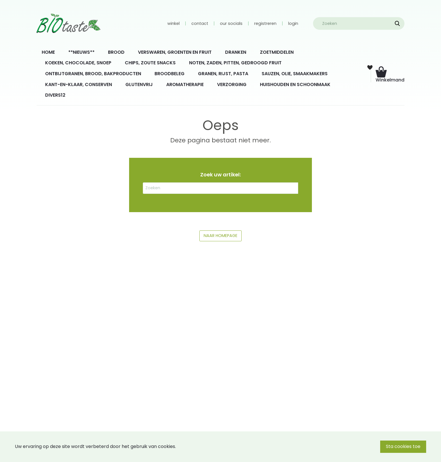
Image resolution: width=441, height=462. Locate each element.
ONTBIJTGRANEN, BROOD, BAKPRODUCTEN (93, 73)
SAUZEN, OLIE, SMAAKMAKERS (295, 73)
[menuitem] (48, 52)
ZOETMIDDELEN (277, 52)
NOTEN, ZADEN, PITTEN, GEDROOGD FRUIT (235, 62)
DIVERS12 (55, 95)
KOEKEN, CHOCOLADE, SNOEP (78, 62)
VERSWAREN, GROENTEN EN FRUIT (175, 52)
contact (199, 23)
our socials (231, 23)
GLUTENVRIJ (139, 84)
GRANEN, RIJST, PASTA (223, 73)
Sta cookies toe (403, 446)
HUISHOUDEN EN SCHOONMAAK (295, 84)
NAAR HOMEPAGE (220, 235)
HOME (48, 52)
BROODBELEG (170, 73)
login (293, 23)
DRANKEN (235, 52)
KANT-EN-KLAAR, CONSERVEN (78, 84)
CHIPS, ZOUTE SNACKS (150, 62)
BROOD (116, 52)
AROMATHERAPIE (185, 84)
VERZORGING (231, 84)
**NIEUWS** (81, 52)
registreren (265, 23)
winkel (173, 23)
